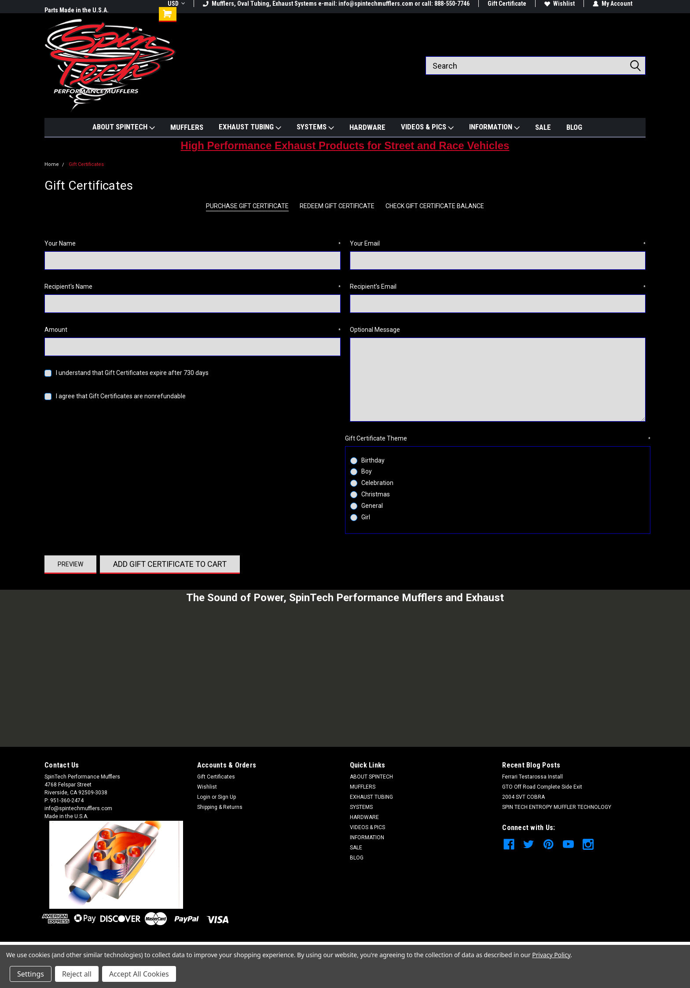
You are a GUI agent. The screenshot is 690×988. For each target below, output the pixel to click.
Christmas (375, 494)
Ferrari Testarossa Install (532, 777)
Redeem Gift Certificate (337, 205)
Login (203, 797)
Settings (30, 974)
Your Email (498, 244)
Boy (366, 471)
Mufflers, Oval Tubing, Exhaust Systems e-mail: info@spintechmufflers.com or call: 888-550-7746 (336, 3)
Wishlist (559, 3)
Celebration (377, 482)
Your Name (192, 244)
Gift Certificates (86, 164)
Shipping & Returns (219, 807)
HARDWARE (367, 127)
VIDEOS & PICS (427, 127)
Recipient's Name (192, 287)
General (372, 505)
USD (176, 3)
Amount (192, 330)
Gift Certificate (507, 3)
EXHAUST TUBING (250, 127)
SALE (543, 127)
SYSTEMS (315, 127)
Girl (365, 517)
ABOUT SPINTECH (123, 127)
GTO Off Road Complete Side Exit (542, 787)
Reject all (77, 974)
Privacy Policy (551, 955)
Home (51, 164)
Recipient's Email (498, 287)
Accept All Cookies (139, 974)
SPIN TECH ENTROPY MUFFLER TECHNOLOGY (556, 807)
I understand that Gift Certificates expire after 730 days (132, 372)
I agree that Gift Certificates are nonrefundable (121, 396)
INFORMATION (494, 127)
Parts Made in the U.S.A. (76, 10)
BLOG (574, 127)
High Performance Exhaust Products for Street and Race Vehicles (345, 145)
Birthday (373, 460)
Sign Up (227, 797)
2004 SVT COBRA (523, 797)
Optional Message (375, 329)
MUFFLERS (186, 127)
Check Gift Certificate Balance (434, 205)
